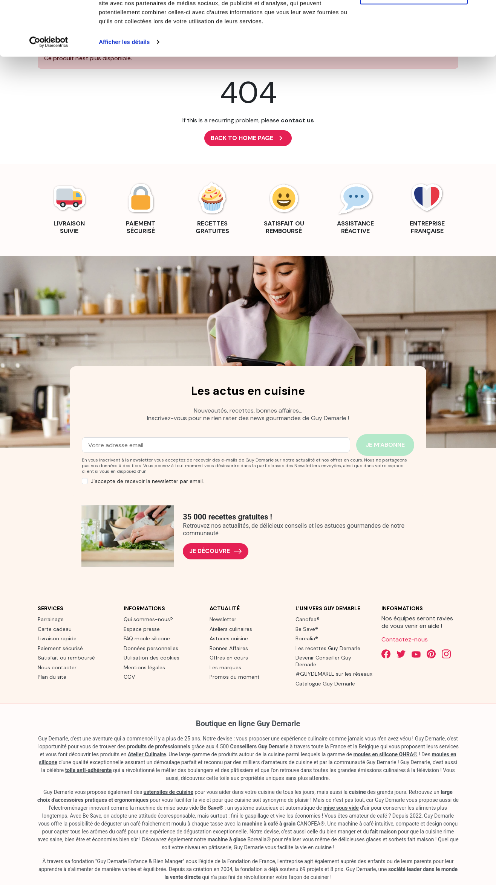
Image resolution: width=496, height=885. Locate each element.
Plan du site (52, 676)
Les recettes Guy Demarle (327, 648)
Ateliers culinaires (231, 629)
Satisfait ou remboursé (66, 657)
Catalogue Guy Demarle (325, 683)
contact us (297, 120)
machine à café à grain (268, 824)
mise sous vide (341, 808)
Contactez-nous (404, 639)
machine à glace (227, 839)
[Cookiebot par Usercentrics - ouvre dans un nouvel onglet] (49, 93)
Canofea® (307, 619)
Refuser (413, 44)
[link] (69, 207)
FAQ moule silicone (147, 638)
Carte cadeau (55, 629)
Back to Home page (248, 138)
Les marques (225, 667)
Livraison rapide (57, 638)
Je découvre (215, 551)
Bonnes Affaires (229, 648)
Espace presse (142, 629)
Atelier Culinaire (147, 754)
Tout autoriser (414, 20)
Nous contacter (57, 667)
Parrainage (51, 619)
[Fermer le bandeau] (484, 11)
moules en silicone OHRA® (385, 754)
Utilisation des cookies (151, 657)
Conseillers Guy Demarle (259, 746)
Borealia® (306, 638)
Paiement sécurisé (60, 648)
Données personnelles (151, 648)
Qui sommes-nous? (148, 619)
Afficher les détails (124, 93)
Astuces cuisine (229, 638)
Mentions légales (144, 667)
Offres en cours (229, 657)
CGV (129, 676)
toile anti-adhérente (88, 770)
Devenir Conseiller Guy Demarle (323, 661)
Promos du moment (235, 676)
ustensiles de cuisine (168, 792)
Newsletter (223, 619)
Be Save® (306, 629)
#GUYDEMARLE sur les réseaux (333, 673)
